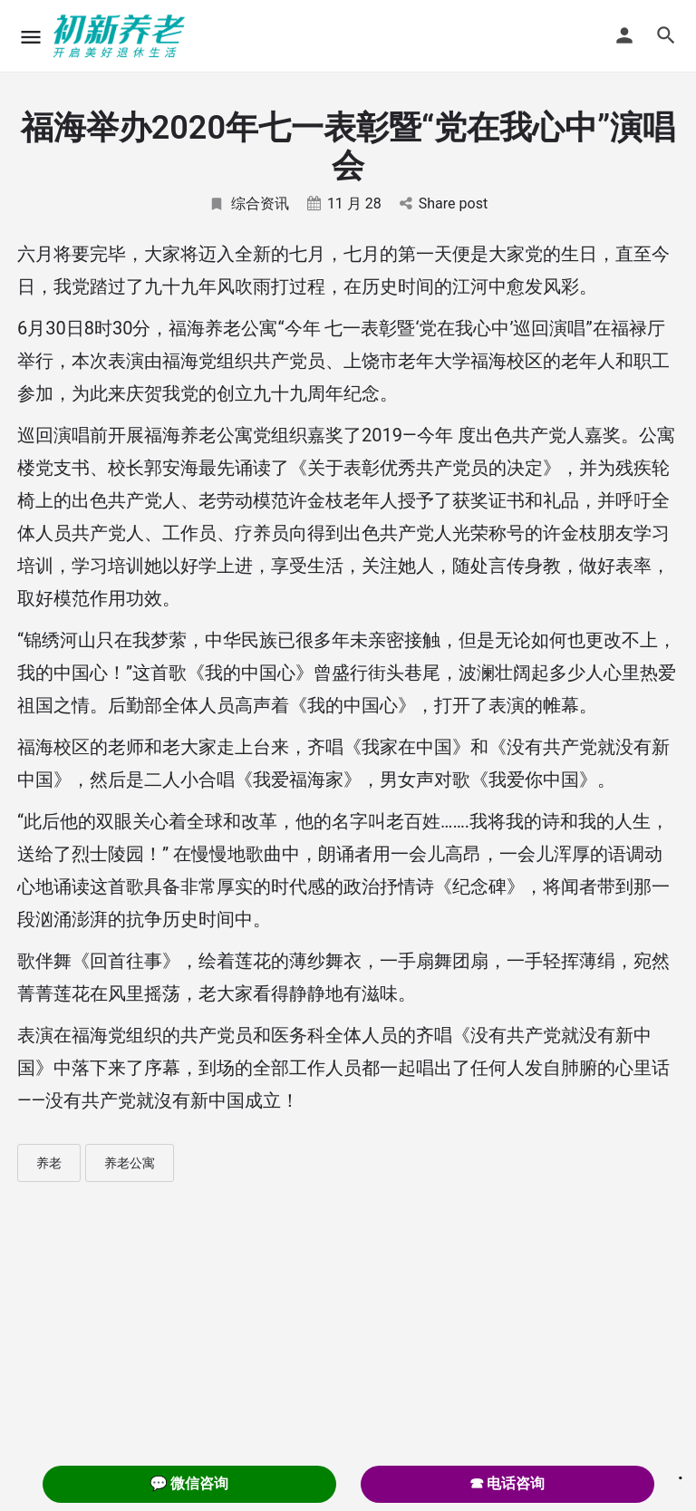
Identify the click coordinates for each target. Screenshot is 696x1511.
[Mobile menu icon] (31, 36)
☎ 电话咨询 (507, 1483)
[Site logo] (121, 36)
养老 (49, 1163)
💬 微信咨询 (189, 1483)
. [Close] (680, 1472)
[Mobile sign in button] (624, 35)
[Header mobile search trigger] (666, 35)
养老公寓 (129, 1163)
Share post (444, 203)
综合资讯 (248, 203)
